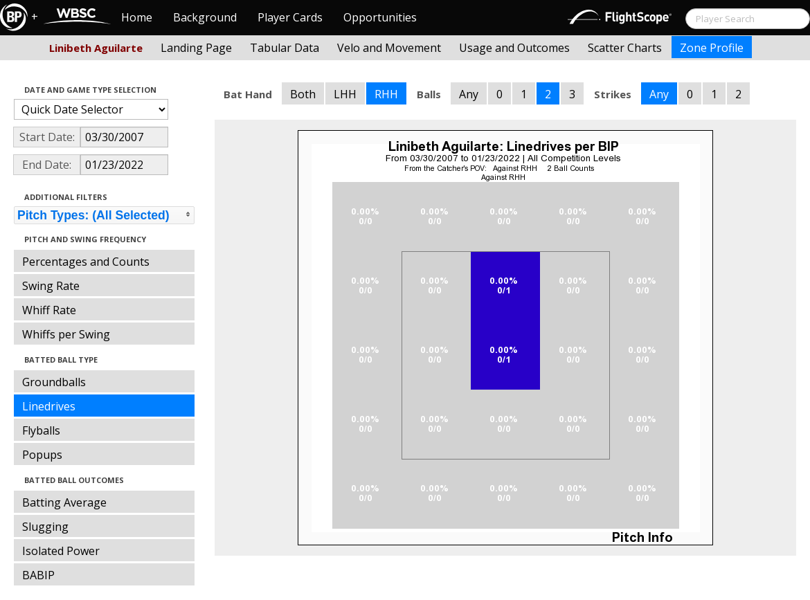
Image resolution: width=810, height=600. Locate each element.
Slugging (45, 526)
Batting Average (64, 502)
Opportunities (380, 17)
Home (136, 17)
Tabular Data (284, 47)
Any (468, 94)
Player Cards (290, 17)
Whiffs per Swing (66, 334)
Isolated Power (61, 550)
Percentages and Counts (86, 261)
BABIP (38, 575)
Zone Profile (712, 47)
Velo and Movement (389, 47)
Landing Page (196, 47)
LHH (345, 94)
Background (205, 17)
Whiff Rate (49, 310)
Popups (42, 454)
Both (303, 94)
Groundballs (54, 382)
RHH (386, 94)
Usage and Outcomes (514, 47)
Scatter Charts (625, 47)
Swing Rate (51, 285)
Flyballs (41, 430)
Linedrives (48, 406)
